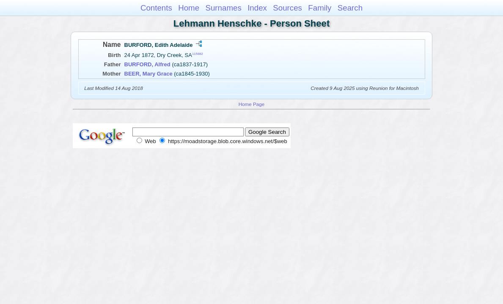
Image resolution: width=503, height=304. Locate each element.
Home (188, 7)
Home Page (252, 104)
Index (257, 7)
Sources (287, 7)
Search (350, 7)
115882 (197, 54)
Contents (156, 7)
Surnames (223, 7)
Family (319, 7)
